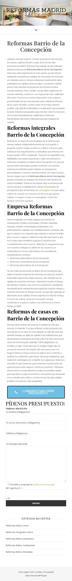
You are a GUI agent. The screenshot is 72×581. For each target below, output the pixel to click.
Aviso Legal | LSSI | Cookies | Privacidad (36, 572)
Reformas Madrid (36, 10)
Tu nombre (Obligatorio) (36, 414)
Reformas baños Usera (17, 525)
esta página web (46, 190)
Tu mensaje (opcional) (36, 462)
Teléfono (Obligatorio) (18, 436)
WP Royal (42, 575)
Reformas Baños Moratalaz (19, 551)
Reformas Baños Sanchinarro (20, 538)
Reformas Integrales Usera (19, 532)
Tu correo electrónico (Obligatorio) (36, 425)
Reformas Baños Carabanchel (20, 545)
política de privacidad (44, 484)
